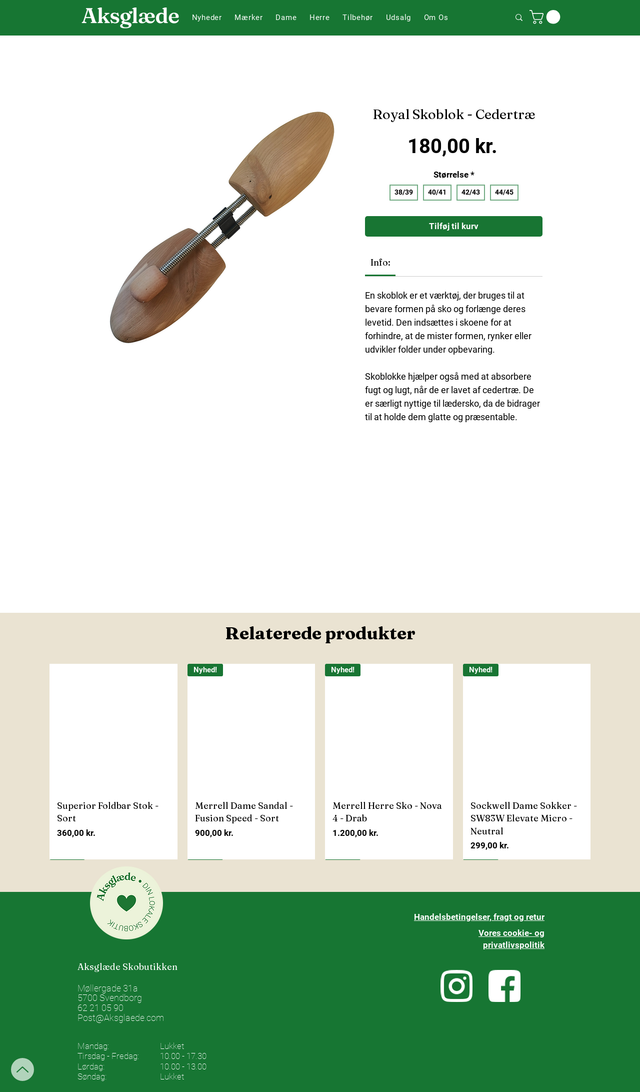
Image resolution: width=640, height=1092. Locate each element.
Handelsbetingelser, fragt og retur (479, 917)
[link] (380, 262)
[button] (249, 17)
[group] (320, 761)
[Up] (22, 1069)
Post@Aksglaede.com (121, 1017)
